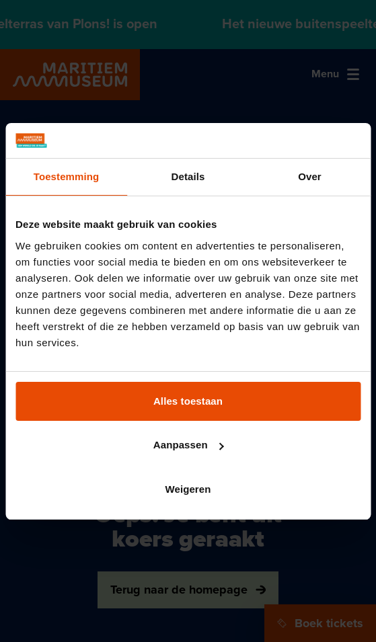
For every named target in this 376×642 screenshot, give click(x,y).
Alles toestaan (188, 401)
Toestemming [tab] (67, 176)
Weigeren (188, 489)
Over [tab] (310, 176)
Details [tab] (188, 176)
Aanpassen (188, 444)
